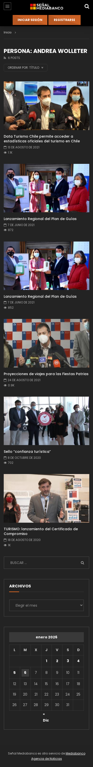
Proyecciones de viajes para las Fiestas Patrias (46, 373)
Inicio (8, 32)
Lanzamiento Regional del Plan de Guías (40, 218)
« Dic (46, 715)
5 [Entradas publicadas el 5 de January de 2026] (14, 672)
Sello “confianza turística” (27, 451)
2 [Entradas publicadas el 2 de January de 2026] (57, 660)
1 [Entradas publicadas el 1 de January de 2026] (46, 660)
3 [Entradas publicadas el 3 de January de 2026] (68, 660)
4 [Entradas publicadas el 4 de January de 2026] (78, 660)
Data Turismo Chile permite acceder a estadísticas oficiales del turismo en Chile (42, 139)
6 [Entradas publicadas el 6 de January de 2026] (25, 672)
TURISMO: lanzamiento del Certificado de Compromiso (41, 531)
